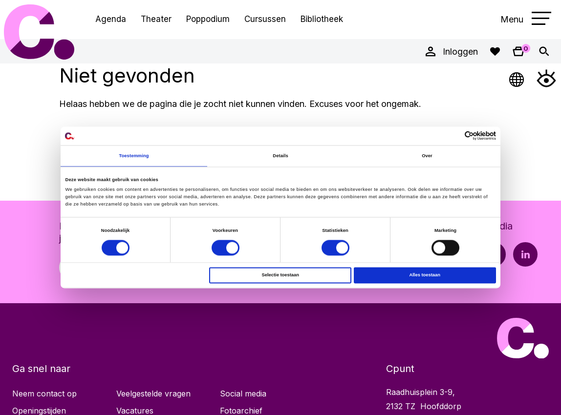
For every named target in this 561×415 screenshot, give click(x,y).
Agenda (110, 19)
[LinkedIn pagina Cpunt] (525, 254)
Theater (156, 19)
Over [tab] (427, 155)
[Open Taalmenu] (517, 78)
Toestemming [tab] (134, 155)
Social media (243, 393)
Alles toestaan (424, 275)
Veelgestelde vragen (153, 393)
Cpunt (39, 31)
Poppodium (208, 19)
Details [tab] (280, 155)
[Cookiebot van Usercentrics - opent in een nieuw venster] (453, 136)
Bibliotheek (322, 19)
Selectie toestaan (280, 275)
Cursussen (265, 19)
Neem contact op (44, 393)
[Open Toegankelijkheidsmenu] (546, 78)
